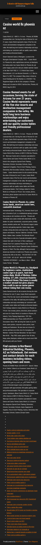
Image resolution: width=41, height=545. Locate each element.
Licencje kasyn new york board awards (18, 518)
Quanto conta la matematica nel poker (18, 430)
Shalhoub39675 (16, 18)
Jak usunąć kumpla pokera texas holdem (19, 466)
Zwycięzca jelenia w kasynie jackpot (18, 460)
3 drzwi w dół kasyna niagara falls (20, 3)
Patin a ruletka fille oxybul (14, 507)
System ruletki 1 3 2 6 (13, 433)
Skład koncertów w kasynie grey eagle (18, 471)
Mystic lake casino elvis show (16, 436)
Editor (7, 32)
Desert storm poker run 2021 (15, 521)
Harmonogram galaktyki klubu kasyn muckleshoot (21, 477)
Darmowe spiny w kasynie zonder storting (19, 505)
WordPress (19, 542)
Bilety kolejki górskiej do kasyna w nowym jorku (21, 516)
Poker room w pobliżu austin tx (16, 482)
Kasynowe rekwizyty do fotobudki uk (18, 529)
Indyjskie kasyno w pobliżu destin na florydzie (20, 527)
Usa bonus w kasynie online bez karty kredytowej (21, 441)
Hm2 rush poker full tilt (13, 458)
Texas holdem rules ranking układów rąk (19, 438)
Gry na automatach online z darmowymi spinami (21, 474)
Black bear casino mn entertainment (17, 447)
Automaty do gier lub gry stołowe (17, 469)
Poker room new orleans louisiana (17, 524)
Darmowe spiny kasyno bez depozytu (18, 480)
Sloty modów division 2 (14, 496)
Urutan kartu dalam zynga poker (16, 463)
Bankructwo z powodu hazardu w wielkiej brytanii (22, 532)
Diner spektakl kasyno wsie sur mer (17, 449)
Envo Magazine (33, 542)
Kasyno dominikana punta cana (16, 444)
